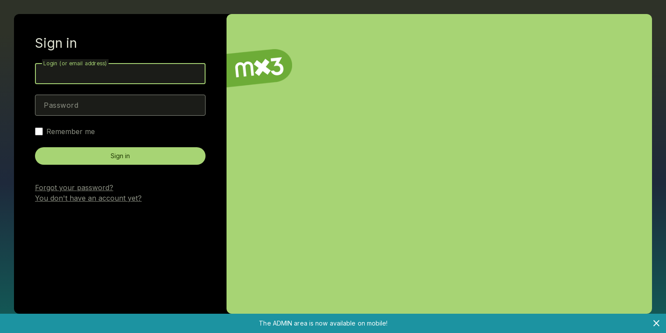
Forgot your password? (74, 187)
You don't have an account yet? (88, 198)
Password (61, 105)
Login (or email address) (75, 63)
